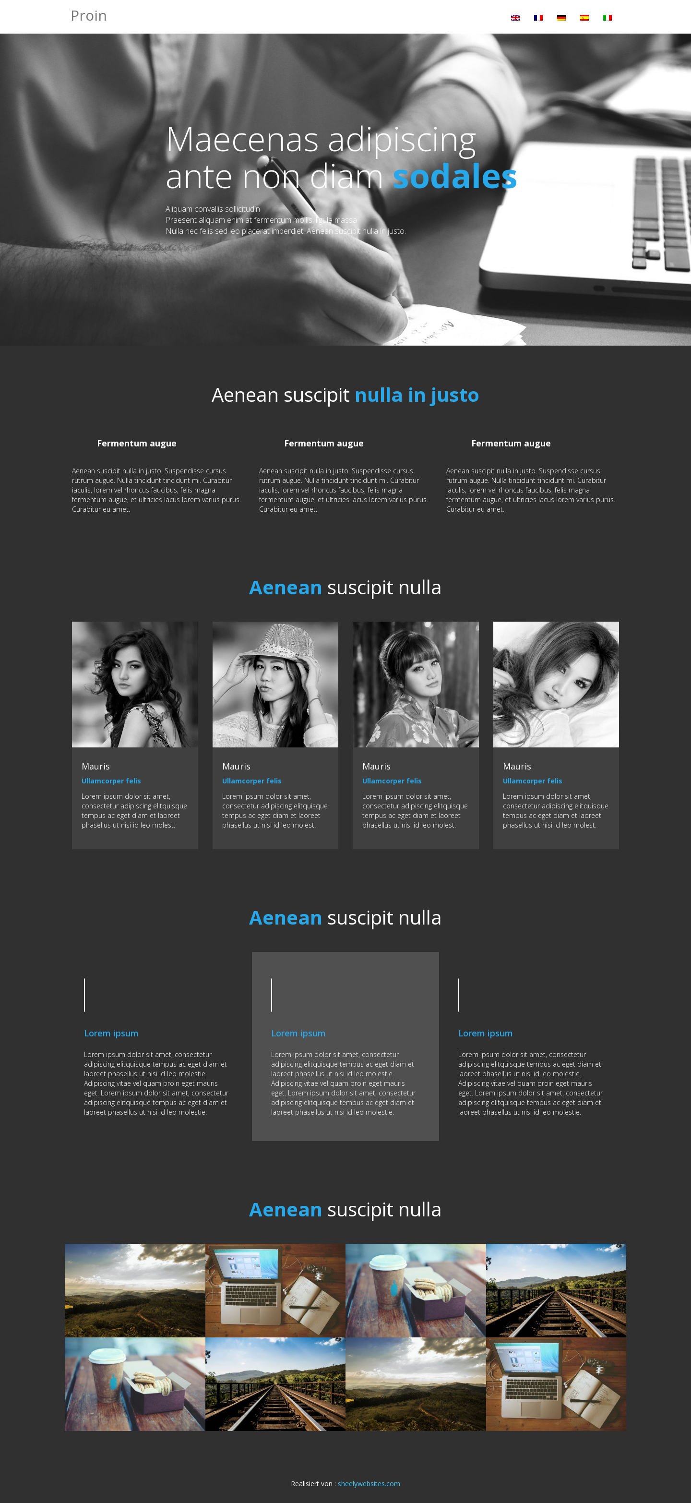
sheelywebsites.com (369, 1483)
